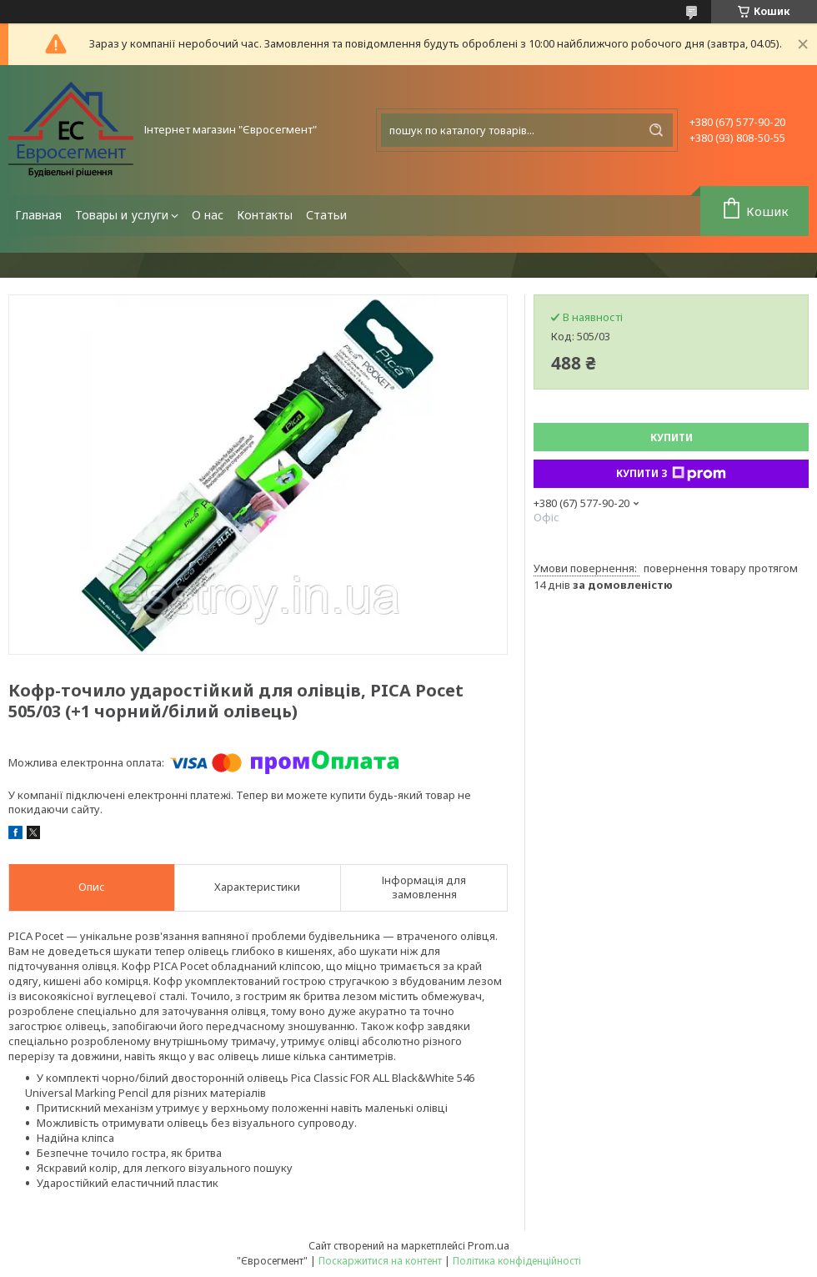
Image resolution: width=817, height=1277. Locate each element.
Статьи (326, 215)
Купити (671, 437)
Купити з (671, 473)
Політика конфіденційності (517, 1261)
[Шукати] (656, 130)
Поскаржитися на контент (380, 1261)
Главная (38, 215)
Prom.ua (488, 1245)
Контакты (265, 215)
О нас (207, 215)
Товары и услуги (121, 215)
